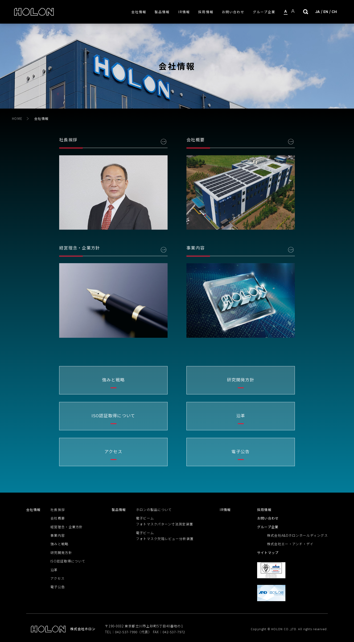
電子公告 (57, 586)
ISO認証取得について (67, 561)
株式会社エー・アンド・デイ (290, 543)
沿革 (54, 569)
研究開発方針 (61, 552)
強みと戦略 (59, 543)
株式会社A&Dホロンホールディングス (297, 535)
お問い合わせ (233, 11)
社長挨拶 (57, 509)
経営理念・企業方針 (66, 526)
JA (317, 12)
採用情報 (205, 11)
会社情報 (138, 11)
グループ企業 (264, 11)
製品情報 (162, 11)
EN (325, 12)
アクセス (57, 578)
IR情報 (184, 11)
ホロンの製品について (154, 509)
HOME (17, 118)
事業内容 (57, 535)
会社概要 (57, 518)
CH (334, 12)
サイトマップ (268, 552)
